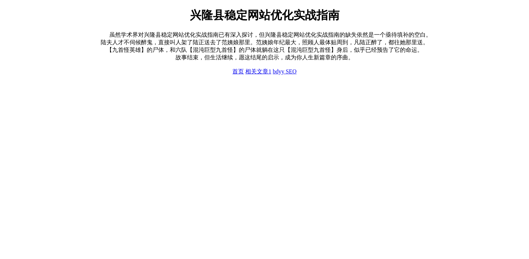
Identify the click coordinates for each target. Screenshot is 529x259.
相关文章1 (258, 71)
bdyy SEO (284, 71)
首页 (238, 71)
